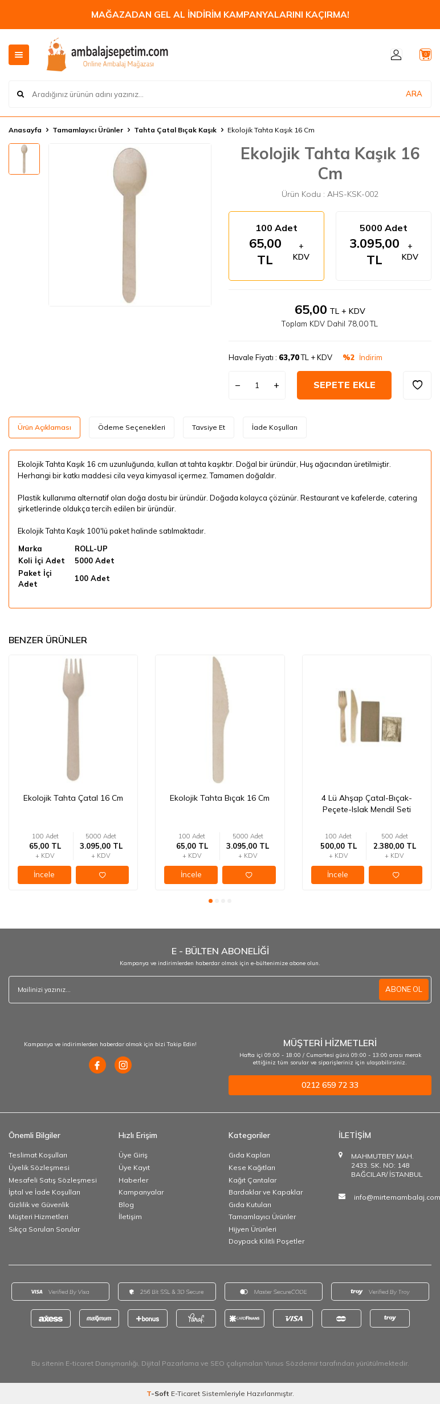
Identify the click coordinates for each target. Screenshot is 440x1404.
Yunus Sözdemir (291, 1363)
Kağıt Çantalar (252, 1180)
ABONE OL (402, 989)
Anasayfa (25, 130)
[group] (130, 225)
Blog (126, 1204)
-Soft (158, 1393)
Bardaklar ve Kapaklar (266, 1192)
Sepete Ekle (344, 384)
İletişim (130, 1216)
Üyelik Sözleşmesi (39, 1167)
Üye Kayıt (134, 1167)
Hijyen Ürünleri (252, 1229)
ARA (414, 93)
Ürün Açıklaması (44, 427)
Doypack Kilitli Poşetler (266, 1241)
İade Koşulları (275, 427)
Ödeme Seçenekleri (131, 427)
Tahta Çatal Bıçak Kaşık (175, 130)
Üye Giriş (133, 1155)
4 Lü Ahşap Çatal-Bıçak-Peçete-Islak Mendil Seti (366, 803)
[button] (211, 901)
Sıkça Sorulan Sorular (44, 1229)
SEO (217, 1363)
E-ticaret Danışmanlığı (102, 1363)
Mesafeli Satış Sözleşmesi (53, 1180)
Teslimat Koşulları (38, 1155)
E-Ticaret (185, 1393)
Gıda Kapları (249, 1155)
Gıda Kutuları (250, 1204)
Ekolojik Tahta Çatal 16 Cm (73, 798)
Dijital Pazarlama (170, 1363)
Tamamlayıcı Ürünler (87, 130)
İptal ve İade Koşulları (44, 1192)
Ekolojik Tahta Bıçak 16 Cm (220, 798)
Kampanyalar (141, 1192)
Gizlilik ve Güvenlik (39, 1204)
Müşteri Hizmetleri (38, 1216)
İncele (44, 874)
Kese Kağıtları (252, 1167)
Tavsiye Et (208, 427)
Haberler (133, 1180)
